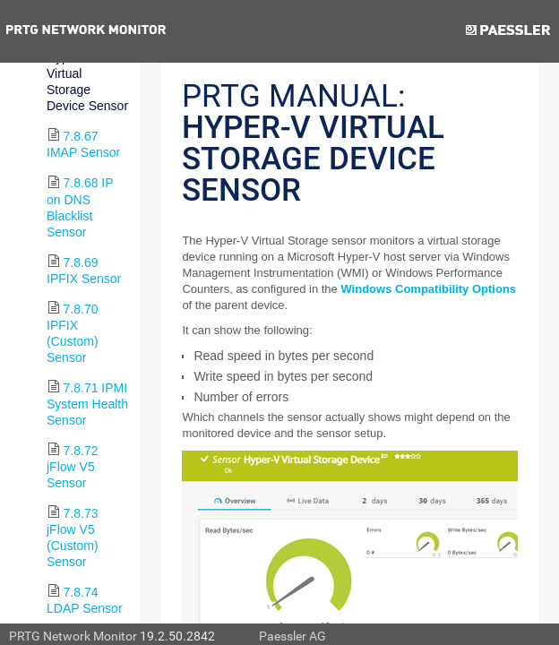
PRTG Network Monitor (73, 636)
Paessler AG (292, 636)
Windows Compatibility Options (428, 289)
